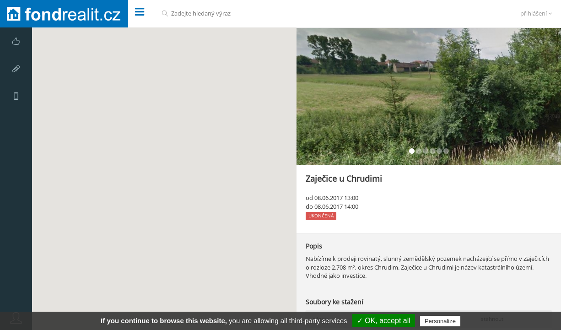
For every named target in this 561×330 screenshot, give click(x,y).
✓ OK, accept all (383, 321)
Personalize (440, 321)
